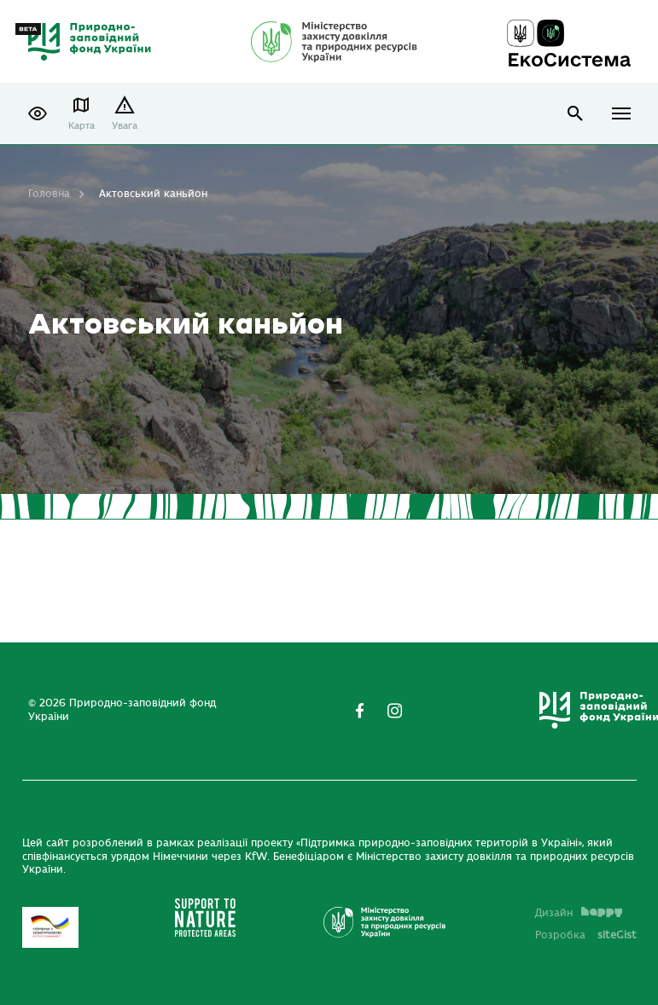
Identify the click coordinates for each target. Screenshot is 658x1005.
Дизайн (578, 913)
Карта (81, 125)
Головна (49, 194)
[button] (37, 113)
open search (575, 114)
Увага (124, 125)
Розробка (586, 935)
